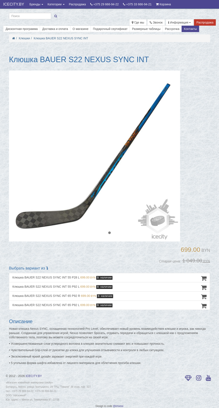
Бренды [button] (36, 4)
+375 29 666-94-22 (104, 4)
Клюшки (24, 38)
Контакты (190, 29)
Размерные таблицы (146, 29)
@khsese (118, 406)
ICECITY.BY (13, 4)
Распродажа (77, 4)
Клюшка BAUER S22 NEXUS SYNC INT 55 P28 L (109, 278)
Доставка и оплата (55, 29)
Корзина (163, 4)
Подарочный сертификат (110, 29)
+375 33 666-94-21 (137, 4)
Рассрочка (172, 29)
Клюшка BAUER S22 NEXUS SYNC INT (61, 38)
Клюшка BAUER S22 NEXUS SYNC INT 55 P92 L (109, 287)
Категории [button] (56, 4)
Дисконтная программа (22, 29)
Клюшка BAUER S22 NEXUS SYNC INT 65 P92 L (109, 306)
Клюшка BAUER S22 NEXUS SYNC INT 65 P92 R (109, 297)
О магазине (80, 29)
